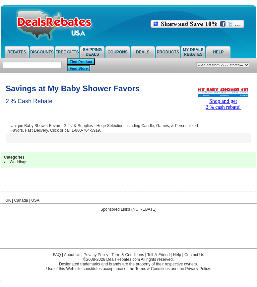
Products (168, 52)
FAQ (57, 254)
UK (8, 200)
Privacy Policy (96, 254)
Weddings (18, 162)
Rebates (16, 52)
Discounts (42, 52)
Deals (143, 52)
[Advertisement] (128, 233)
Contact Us (194, 254)
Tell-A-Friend (158, 254)
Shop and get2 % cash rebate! (223, 102)
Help (218, 52)
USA (35, 200)
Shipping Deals (92, 52)
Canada (21, 200)
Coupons (117, 52)
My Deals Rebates (193, 52)
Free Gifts (67, 52)
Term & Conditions (127, 254)
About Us (72, 254)
